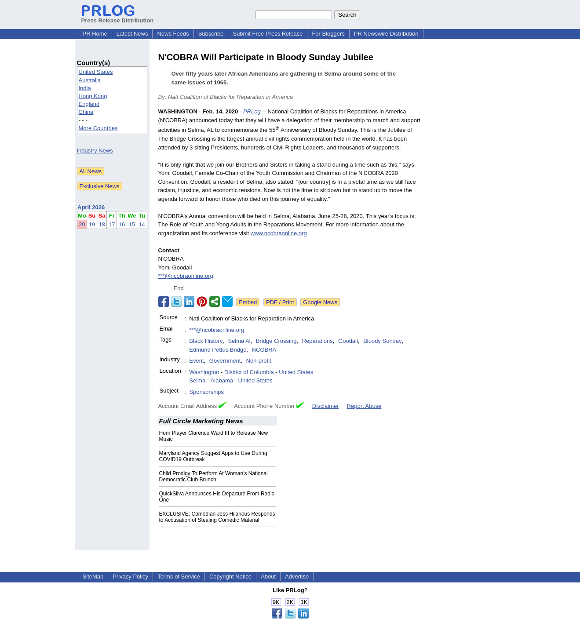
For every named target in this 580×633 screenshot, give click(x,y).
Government (225, 360)
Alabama (222, 380)
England (89, 104)
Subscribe (211, 33)
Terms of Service (178, 576)
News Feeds (173, 33)
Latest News (132, 33)
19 (92, 224)
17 (112, 224)
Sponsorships (206, 392)
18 (101, 224)
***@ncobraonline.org (185, 276)
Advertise (297, 576)
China (86, 112)
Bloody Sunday (382, 341)
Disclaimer (325, 406)
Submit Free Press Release (268, 33)
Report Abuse (364, 406)
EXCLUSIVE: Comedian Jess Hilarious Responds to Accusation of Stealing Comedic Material (217, 517)
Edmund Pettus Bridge (217, 349)
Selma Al (239, 341)
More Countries (98, 128)
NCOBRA (264, 349)
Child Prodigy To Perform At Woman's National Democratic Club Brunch (213, 476)
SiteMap (93, 576)
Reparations (317, 341)
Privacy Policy (130, 576)
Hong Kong (93, 96)
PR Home (95, 33)
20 (82, 224)
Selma (197, 380)
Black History (206, 341)
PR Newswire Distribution (386, 33)
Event (196, 360)
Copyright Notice (230, 576)
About (268, 576)
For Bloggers (328, 33)
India (85, 88)
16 (122, 224)
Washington (204, 372)
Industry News (95, 150)
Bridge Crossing (276, 341)
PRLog (252, 111)
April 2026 (91, 207)
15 (132, 224)
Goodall (348, 341)
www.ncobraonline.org (279, 233)
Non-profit (258, 360)
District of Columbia (249, 372)
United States (96, 72)
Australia (90, 80)
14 (142, 224)
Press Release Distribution (117, 17)
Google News (320, 302)
